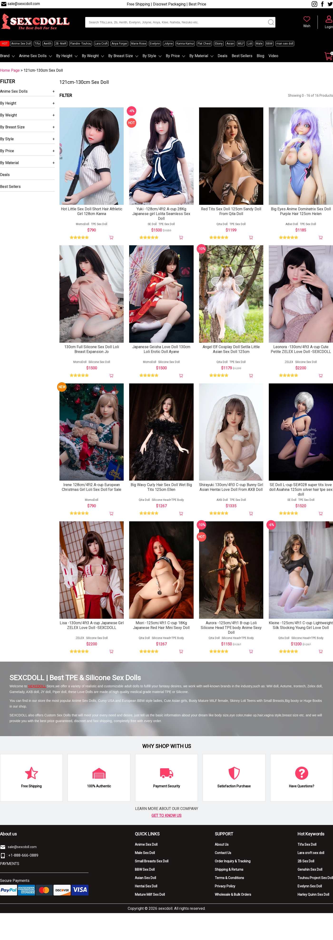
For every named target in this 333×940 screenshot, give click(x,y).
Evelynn (155, 43)
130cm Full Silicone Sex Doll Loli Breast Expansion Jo (91, 350)
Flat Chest (204, 43)
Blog (260, 56)
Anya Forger (119, 43)
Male (259, 43)
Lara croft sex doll (311, 855)
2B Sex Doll (306, 863)
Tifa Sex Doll (307, 846)
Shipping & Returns (229, 871)
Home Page (10, 70)
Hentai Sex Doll (146, 888)
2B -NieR (60, 43)
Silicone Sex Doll (99, 363)
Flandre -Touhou (80, 43)
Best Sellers (242, 56)
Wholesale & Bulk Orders (233, 896)
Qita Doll (222, 224)
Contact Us (223, 855)
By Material (198, 56)
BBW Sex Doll (145, 871)
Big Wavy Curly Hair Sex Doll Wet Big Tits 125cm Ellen (161, 488)
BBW (269, 43)
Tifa (37, 43)
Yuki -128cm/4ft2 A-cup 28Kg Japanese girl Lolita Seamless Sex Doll (161, 214)
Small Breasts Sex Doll (151, 863)
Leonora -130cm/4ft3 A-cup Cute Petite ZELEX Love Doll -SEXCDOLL (301, 350)
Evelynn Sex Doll (310, 888)
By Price (173, 56)
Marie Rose (138, 43)
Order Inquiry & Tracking (232, 863)
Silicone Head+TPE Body (168, 501)
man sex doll (284, 43)
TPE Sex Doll (99, 224)
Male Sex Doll (145, 855)
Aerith (47, 43)
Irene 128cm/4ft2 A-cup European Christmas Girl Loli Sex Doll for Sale (91, 488)
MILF (241, 43)
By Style (149, 56)
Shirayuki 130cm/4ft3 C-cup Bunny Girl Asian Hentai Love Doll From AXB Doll (231, 488)
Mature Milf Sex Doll (150, 896)
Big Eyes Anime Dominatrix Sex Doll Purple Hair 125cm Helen (301, 211)
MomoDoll (82, 224)
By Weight (90, 56)
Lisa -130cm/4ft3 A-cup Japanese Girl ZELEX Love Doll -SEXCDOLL (92, 627)
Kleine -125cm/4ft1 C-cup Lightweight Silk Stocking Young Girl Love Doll (301, 627)
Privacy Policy (225, 888)
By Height (64, 56)
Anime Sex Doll (21, 43)
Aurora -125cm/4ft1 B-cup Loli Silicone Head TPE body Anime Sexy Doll (231, 630)
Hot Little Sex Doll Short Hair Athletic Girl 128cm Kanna (91, 211)
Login (329, 27)
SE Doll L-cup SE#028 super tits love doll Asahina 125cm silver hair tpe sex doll (301, 491)
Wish (306, 26)
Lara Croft (101, 43)
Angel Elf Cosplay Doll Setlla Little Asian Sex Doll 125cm (231, 350)
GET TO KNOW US (166, 817)
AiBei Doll (291, 224)
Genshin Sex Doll (310, 871)
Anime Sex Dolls (33, 56)
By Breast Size (120, 56)
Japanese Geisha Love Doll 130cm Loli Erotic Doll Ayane (161, 350)
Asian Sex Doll (145, 880)
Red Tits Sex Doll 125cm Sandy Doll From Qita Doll (231, 211)
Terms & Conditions (229, 880)
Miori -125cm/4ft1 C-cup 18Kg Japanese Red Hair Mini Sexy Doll (161, 627)
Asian (230, 43)
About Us (222, 846)
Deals (222, 56)
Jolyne (168, 43)
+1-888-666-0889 (23, 857)
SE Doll (152, 224)
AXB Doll (222, 501)
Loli (250, 43)
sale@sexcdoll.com (23, 3)
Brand (5, 56)
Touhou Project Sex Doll (315, 880)
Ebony (219, 43)
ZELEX (289, 363)
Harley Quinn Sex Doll (313, 896)
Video (273, 56)
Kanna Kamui (185, 43)
